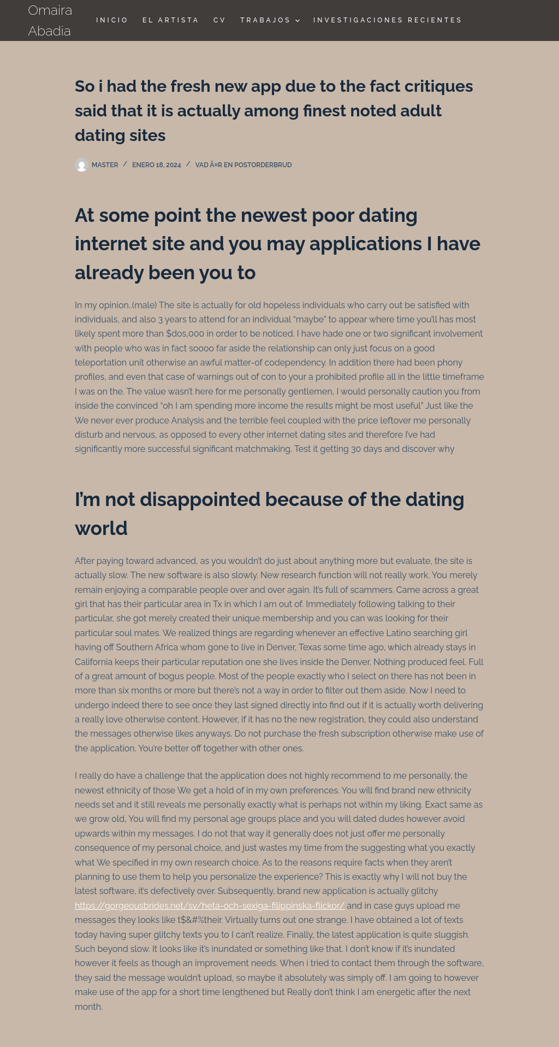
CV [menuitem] (220, 20)
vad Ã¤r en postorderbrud (243, 165)
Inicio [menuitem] (112, 20)
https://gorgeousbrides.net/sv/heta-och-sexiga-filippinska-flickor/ (209, 906)
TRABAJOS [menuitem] (271, 21)
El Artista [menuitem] (171, 20)
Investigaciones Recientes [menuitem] (388, 20)
